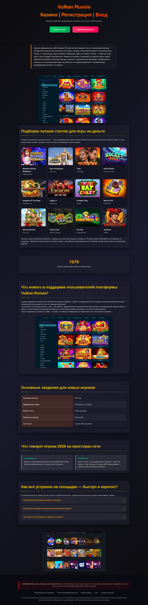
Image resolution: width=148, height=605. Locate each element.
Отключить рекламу (107, 592)
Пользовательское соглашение (44, 592)
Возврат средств (86, 592)
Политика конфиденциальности (67, 592)
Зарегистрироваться (85, 29)
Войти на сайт (60, 29)
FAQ (96, 592)
